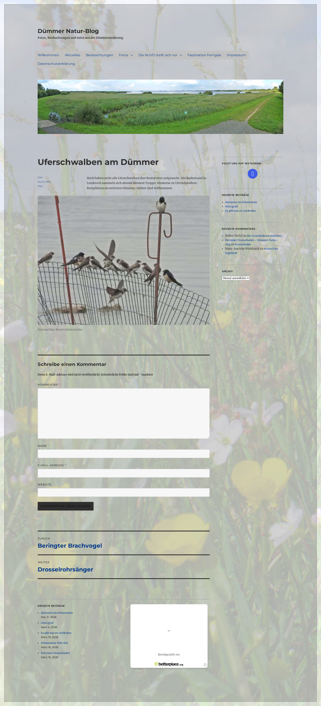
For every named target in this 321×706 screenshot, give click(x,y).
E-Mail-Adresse (52, 465)
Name (44, 446)
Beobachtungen (99, 55)
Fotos (123, 55)
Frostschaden (243, 244)
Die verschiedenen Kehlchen (264, 235)
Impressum (236, 55)
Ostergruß (47, 622)
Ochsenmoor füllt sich (54, 642)
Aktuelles (72, 55)
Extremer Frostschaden (55, 653)
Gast (40, 177)
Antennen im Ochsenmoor (57, 612)
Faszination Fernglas (204, 55)
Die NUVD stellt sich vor (157, 55)
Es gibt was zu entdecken (56, 632)
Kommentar (49, 384)
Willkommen (48, 55)
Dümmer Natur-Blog (68, 30)
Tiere (40, 186)
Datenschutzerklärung (56, 64)
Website (45, 484)
